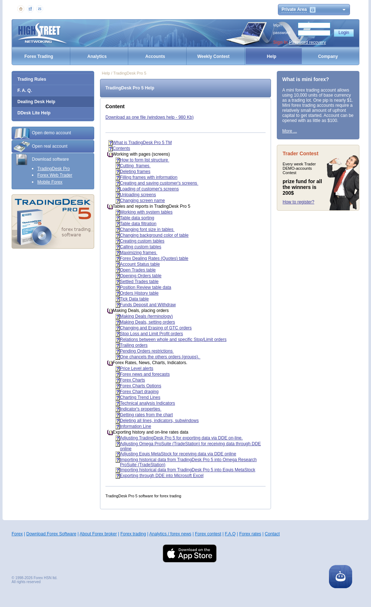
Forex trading (133, 533)
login (277, 25)
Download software (41, 159)
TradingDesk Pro (53, 168)
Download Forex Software (51, 533)
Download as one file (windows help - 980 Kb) (149, 117)
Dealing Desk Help (36, 101)
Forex (17, 533)
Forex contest (208, 533)
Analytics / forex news (170, 533)
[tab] (53, 133)
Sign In (280, 42)
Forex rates (250, 533)
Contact (272, 533)
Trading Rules (31, 79)
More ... (289, 131)
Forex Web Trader (54, 175)
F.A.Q (230, 533)
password (281, 32)
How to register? (298, 202)
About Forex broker (98, 533)
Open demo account (42, 133)
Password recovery (307, 42)
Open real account (40, 146)
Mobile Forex (49, 182)
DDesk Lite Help (33, 112)
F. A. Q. (24, 90)
